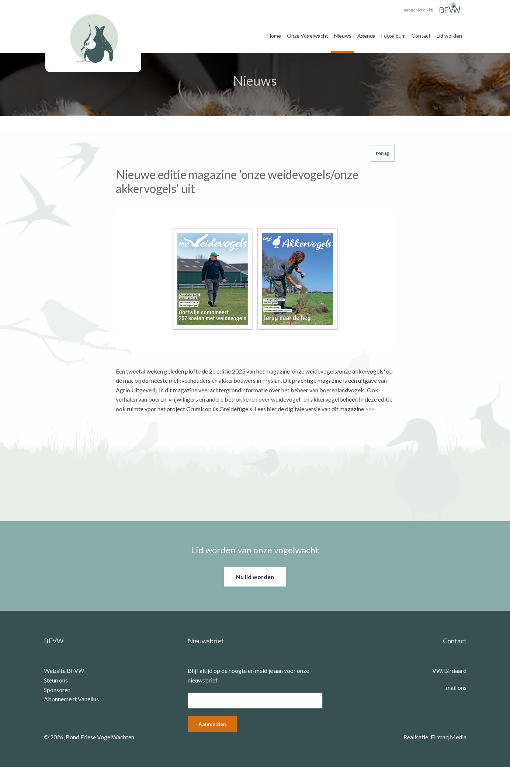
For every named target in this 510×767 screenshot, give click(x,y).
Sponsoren (57, 689)
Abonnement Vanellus (71, 698)
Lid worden (449, 35)
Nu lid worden (255, 576)
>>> (370, 408)
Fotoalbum (393, 35)
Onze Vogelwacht (307, 35)
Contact (421, 35)
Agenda (366, 35)
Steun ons (56, 680)
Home (274, 35)
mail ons (456, 687)
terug (382, 153)
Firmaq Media (448, 736)
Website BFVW (64, 670)
